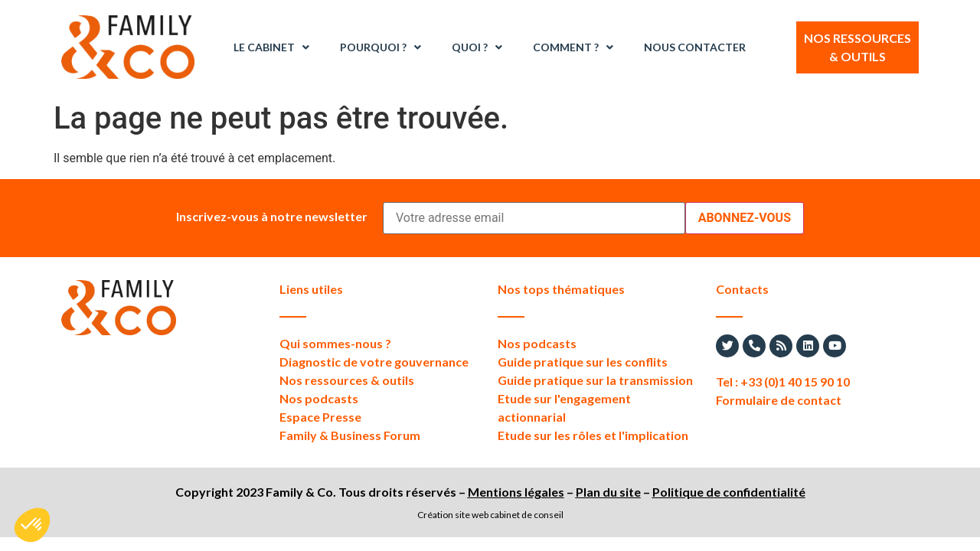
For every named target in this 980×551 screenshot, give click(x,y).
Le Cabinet (271, 47)
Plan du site (608, 491)
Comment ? (573, 47)
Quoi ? (477, 47)
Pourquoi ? (380, 47)
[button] (32, 525)
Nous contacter (695, 47)
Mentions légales (516, 491)
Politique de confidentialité (728, 491)
